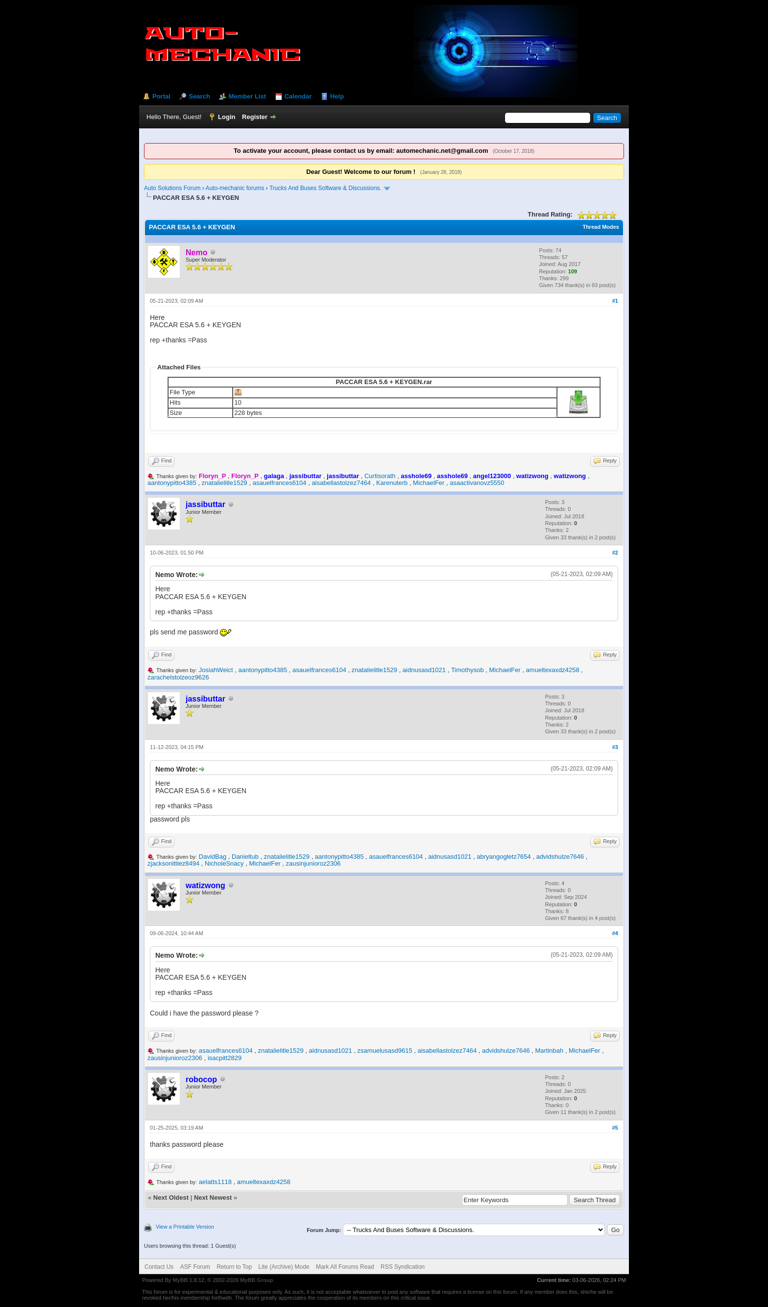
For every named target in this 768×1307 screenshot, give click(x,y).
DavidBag (212, 856)
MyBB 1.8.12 (188, 1280)
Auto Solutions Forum (172, 188)
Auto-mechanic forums (234, 188)
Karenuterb (392, 482)
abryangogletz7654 (504, 856)
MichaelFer (428, 482)
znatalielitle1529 (224, 482)
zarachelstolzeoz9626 (178, 677)
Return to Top (234, 1266)
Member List (247, 96)
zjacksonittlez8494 (173, 863)
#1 (615, 301)
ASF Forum (195, 1266)
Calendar (298, 96)
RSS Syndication (403, 1266)
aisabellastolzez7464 (341, 482)
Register (254, 117)
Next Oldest (171, 1197)
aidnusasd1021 (424, 670)
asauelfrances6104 (280, 482)
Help (337, 96)
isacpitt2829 (224, 1058)
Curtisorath (380, 476)
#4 (615, 933)
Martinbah (549, 1050)
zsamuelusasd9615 (385, 1050)
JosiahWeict (216, 670)
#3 (615, 747)
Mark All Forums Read (345, 1266)
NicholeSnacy (224, 863)
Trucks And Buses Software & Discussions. (325, 188)
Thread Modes (600, 227)
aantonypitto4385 (171, 482)
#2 (615, 553)
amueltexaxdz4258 (552, 670)
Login (226, 117)
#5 (615, 1128)
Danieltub (245, 856)
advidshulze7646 (560, 856)
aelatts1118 (215, 1182)
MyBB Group (256, 1280)
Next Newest (213, 1197)
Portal (161, 96)
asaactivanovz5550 (477, 482)
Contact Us (158, 1266)
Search (199, 96)
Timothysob (467, 670)
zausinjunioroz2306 (313, 863)
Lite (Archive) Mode (284, 1266)
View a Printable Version (185, 1227)
